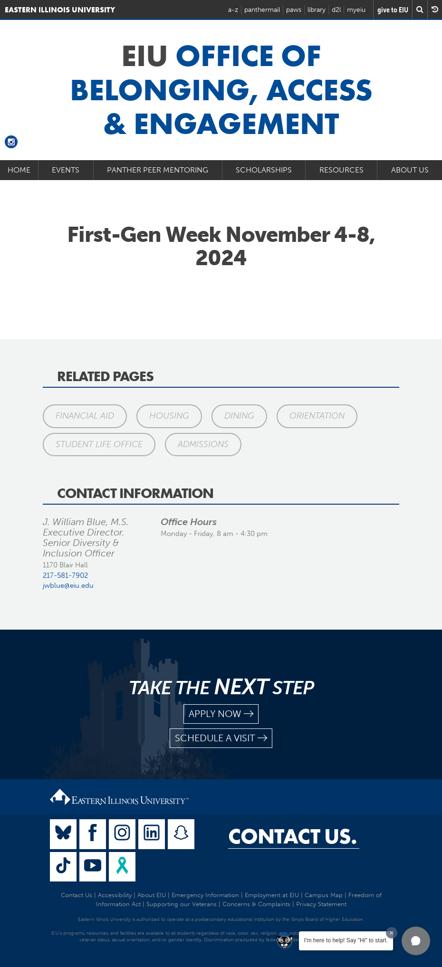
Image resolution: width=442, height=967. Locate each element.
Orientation (317, 416)
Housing (169, 416)
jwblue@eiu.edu (68, 585)
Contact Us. (292, 836)
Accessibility (115, 895)
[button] (416, 941)
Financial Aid (85, 416)
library (316, 10)
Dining (239, 416)
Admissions (203, 444)
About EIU (151, 895)
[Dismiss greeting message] (391, 932)
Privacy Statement (321, 904)
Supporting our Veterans (181, 904)
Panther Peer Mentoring (157, 169)
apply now (221, 714)
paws (293, 10)
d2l (336, 10)
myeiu (356, 10)
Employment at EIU (272, 895)
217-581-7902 (65, 575)
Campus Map (324, 895)
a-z (233, 10)
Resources (341, 169)
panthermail (262, 10)
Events (65, 169)
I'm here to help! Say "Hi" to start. (346, 940)
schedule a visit (221, 738)
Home (19, 169)
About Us (410, 169)
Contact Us (76, 895)
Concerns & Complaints (256, 904)
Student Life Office (99, 444)
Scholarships (264, 169)
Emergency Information (205, 895)
